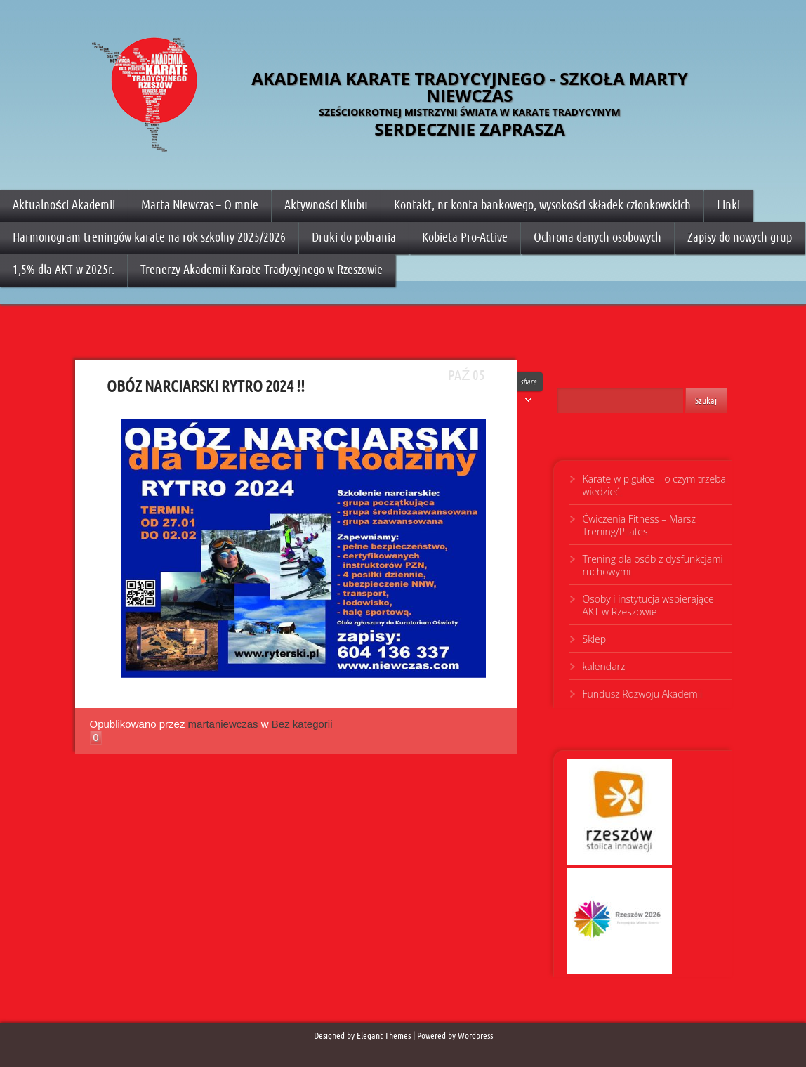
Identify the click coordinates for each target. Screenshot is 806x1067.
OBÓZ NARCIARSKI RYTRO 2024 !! (73, 384)
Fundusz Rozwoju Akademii (642, 693)
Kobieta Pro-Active (465, 237)
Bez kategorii (302, 724)
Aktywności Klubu (326, 205)
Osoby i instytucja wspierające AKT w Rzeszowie (648, 605)
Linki (728, 205)
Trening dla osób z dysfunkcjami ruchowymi (653, 565)
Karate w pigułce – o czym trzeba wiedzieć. (654, 485)
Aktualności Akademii (64, 205)
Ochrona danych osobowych (597, 237)
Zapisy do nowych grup (739, 237)
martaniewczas (223, 724)
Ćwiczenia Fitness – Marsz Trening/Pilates (639, 525)
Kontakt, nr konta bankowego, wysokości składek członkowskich (542, 205)
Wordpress (475, 1036)
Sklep (595, 639)
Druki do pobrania (354, 237)
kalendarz (604, 666)
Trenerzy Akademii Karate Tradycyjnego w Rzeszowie (261, 269)
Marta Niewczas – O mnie (199, 205)
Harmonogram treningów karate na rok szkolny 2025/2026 (149, 237)
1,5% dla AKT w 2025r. (63, 269)
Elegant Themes (384, 1036)
